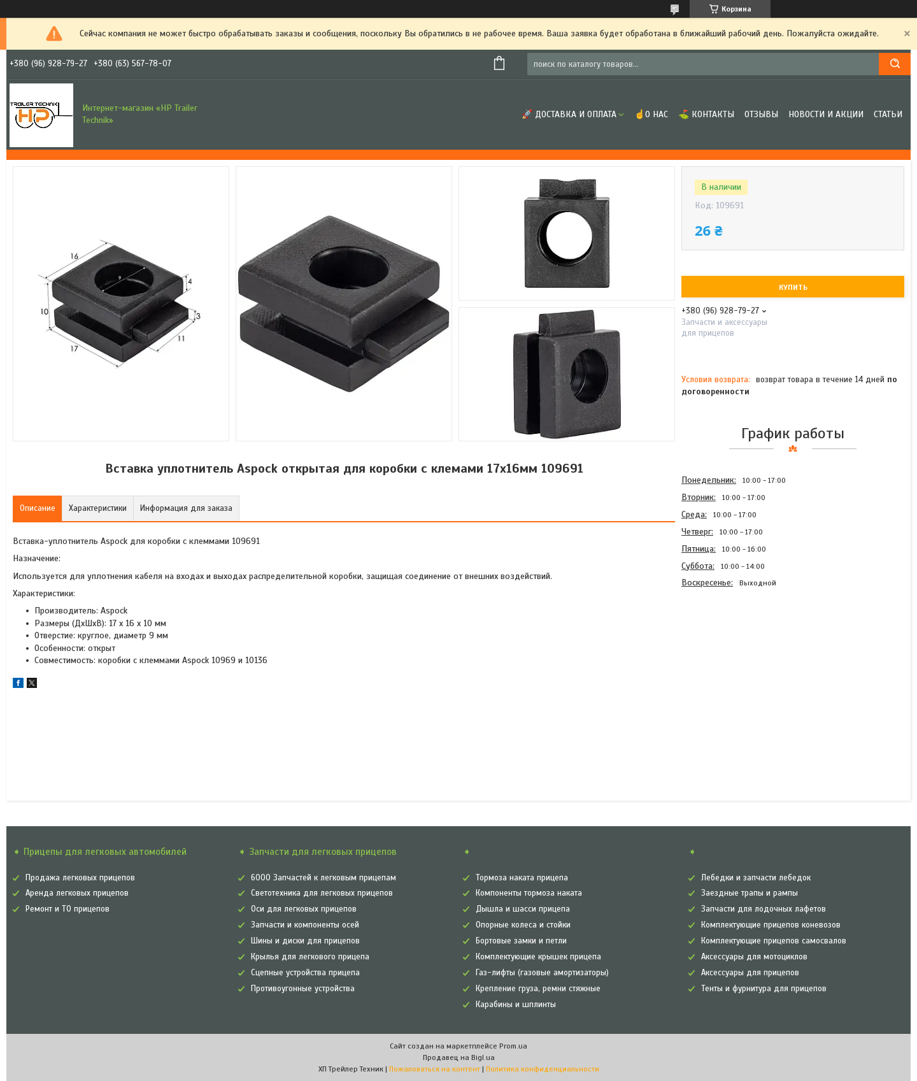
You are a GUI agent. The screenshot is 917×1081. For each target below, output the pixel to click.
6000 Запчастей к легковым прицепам (323, 878)
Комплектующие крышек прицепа (538, 957)
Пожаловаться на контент (434, 1068)
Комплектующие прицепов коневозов (771, 925)
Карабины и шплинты (516, 1004)
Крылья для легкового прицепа (310, 957)
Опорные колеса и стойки (523, 925)
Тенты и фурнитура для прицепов (764, 989)
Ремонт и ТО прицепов (67, 909)
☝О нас (651, 114)
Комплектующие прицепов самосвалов (773, 941)
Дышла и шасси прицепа (523, 909)
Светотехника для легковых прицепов (322, 893)
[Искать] (895, 64)
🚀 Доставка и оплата (569, 114)
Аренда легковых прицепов (77, 893)
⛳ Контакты (706, 114)
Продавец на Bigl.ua (459, 1057)
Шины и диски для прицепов (305, 941)
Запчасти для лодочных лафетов (763, 909)
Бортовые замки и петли (521, 941)
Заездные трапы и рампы (749, 893)
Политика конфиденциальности (542, 1068)
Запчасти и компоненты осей (305, 925)
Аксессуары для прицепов (750, 973)
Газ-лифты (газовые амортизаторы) (542, 973)
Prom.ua (513, 1046)
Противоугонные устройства (303, 989)
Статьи (888, 114)
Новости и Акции (826, 114)
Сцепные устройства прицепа (305, 973)
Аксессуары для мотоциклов (754, 957)
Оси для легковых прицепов (304, 909)
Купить (793, 287)
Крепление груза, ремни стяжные (538, 989)
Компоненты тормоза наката (529, 893)
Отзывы (761, 114)
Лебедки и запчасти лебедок (756, 878)
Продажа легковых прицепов (80, 878)
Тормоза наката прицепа (522, 878)
